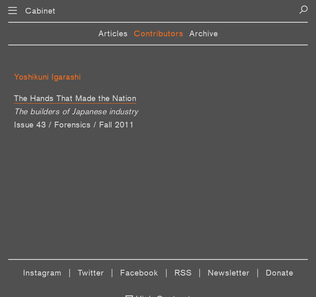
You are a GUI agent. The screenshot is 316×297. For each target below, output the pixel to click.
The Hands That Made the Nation (75, 98)
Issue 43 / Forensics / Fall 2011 (74, 125)
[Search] (303, 9)
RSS (183, 273)
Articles (113, 33)
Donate (279, 273)
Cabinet (40, 11)
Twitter (91, 273)
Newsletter (229, 273)
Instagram (42, 273)
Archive (203, 33)
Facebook (139, 273)
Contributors (159, 33)
